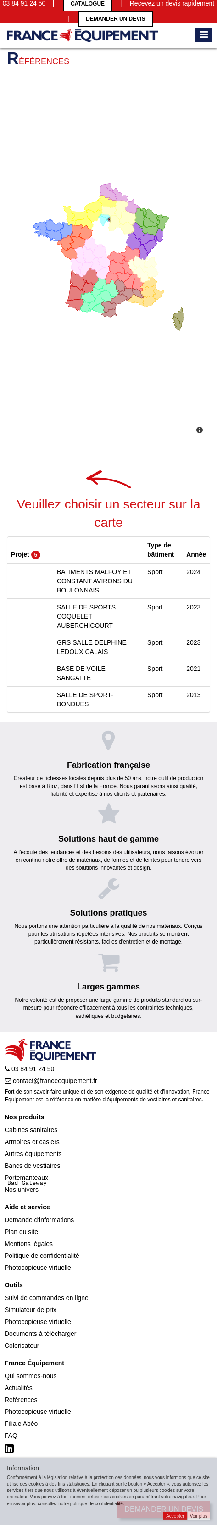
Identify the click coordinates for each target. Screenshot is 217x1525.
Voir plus (198, 1516)
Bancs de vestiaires (32, 1165)
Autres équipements (33, 1153)
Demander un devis (115, 19)
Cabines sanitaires (31, 1130)
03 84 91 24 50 (29, 1069)
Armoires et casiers (32, 1141)
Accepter (175, 1516)
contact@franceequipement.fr (51, 1080)
